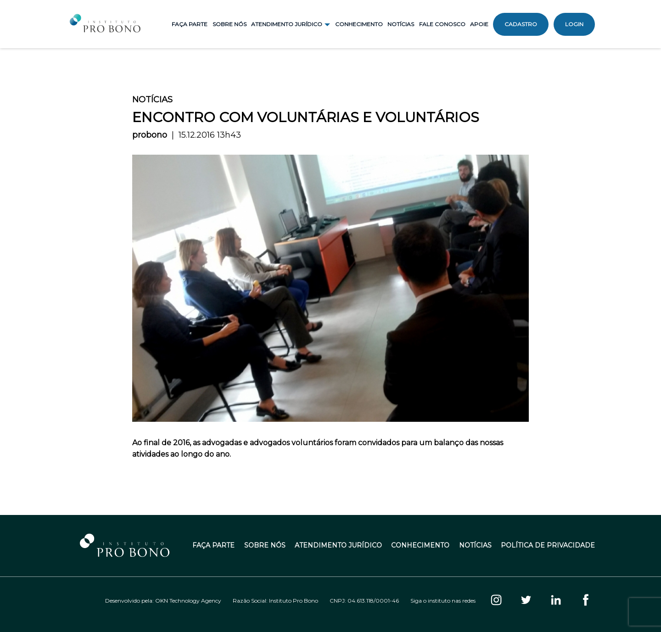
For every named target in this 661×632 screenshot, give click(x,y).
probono (149, 135)
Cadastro (520, 24)
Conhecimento (359, 24)
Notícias (400, 24)
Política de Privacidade (548, 545)
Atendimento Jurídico (338, 545)
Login (574, 24)
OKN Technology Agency (188, 600)
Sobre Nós (229, 24)
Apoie (479, 24)
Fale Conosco (442, 24)
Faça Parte (189, 24)
